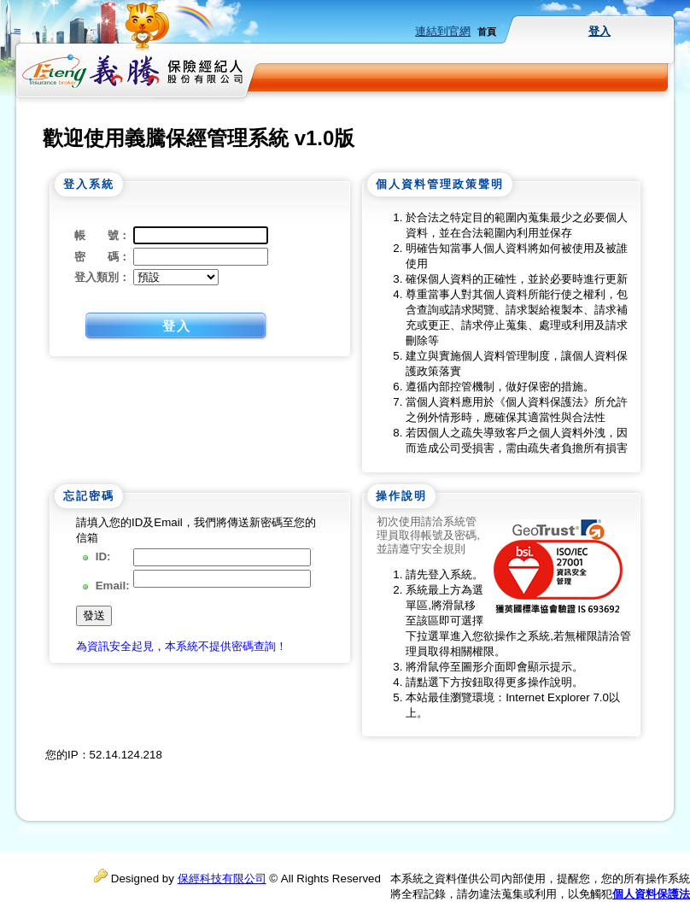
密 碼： (102, 256)
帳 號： (102, 235)
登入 (599, 31)
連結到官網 (443, 31)
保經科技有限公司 (222, 878)
